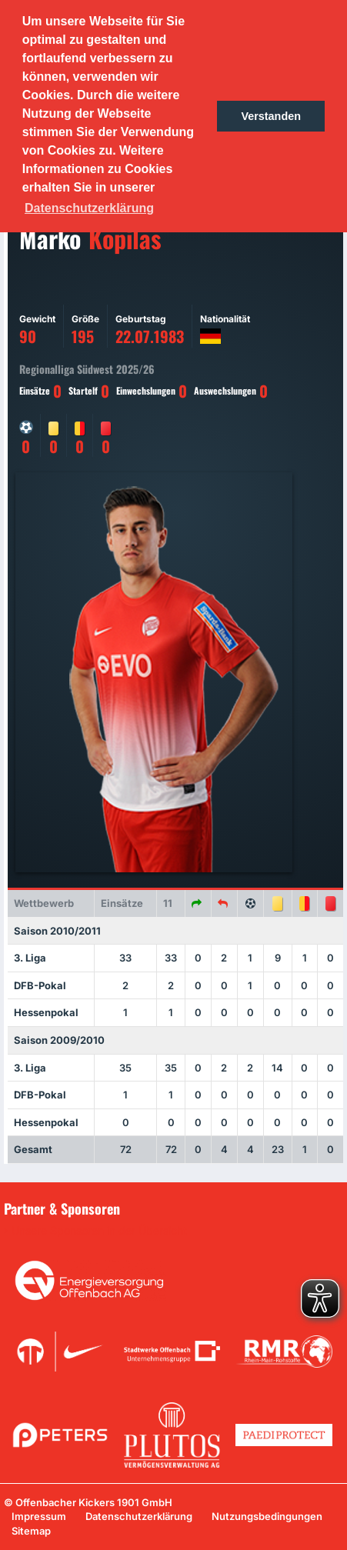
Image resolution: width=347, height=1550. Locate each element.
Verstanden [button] (271, 116)
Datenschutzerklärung (138, 1516)
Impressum (39, 1516)
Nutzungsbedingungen (267, 1516)
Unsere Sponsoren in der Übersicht (99, 1231)
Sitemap (31, 1531)
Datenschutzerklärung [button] (89, 208)
